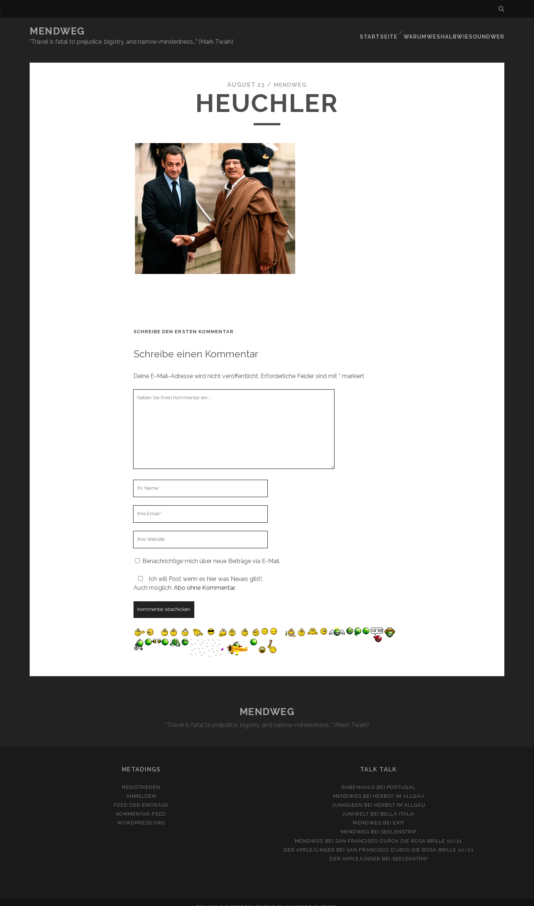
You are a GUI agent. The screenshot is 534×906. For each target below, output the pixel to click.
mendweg (290, 75)
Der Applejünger (309, 840)
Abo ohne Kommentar (204, 578)
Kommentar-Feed (141, 805)
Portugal (401, 778)
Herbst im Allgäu (398, 787)
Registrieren (141, 778)
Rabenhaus (358, 778)
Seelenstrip (398, 823)
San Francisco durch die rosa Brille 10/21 (398, 831)
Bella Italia (397, 805)
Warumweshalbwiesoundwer (458, 31)
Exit (398, 814)
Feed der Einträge (141, 796)
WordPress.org (141, 814)
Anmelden (141, 787)
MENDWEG (57, 31)
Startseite (386, 31)
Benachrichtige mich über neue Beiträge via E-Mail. (211, 551)
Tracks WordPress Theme (235, 897)
